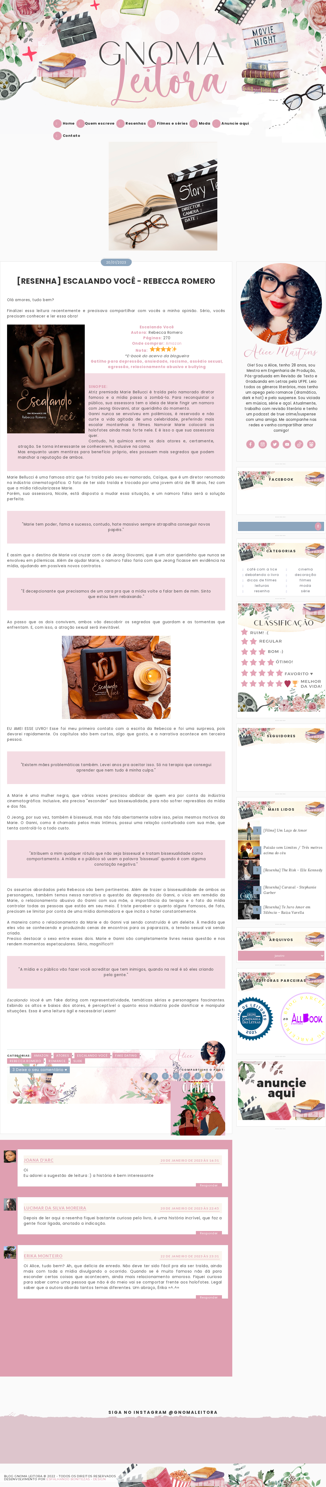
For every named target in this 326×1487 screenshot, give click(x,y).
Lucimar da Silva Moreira (55, 1207)
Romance (57, 1061)
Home (65, 123)
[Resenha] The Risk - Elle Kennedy (293, 870)
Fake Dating (126, 1055)
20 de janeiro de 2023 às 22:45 (190, 1208)
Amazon (174, 343)
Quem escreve (97, 123)
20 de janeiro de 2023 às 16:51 (190, 1160)
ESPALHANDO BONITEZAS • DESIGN (76, 1479)
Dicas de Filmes (262, 580)
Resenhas (132, 123)
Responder (209, 1185)
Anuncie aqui (231, 123)
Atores (62, 1055)
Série (305, 591)
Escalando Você (92, 1055)
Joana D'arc (39, 1160)
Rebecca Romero (25, 1061)
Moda (201, 123)
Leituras (262, 585)
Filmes (305, 580)
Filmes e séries (169, 123)
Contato (67, 136)
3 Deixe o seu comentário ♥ (39, 1069)
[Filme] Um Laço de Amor (285, 830)
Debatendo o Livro (262, 574)
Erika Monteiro (43, 1255)
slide (77, 1061)
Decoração (305, 574)
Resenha (262, 591)
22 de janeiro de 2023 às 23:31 (190, 1256)
